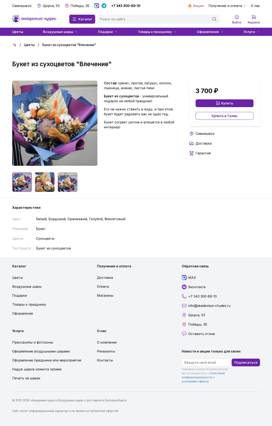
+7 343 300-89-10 (125, 6)
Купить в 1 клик (224, 116)
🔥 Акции (196, 6)
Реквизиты (106, 351)
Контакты (105, 360)
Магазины (105, 295)
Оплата (103, 286)
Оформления (210, 32)
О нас (255, 6)
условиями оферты (195, 381)
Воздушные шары (60, 32)
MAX (189, 277)
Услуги (251, 32)
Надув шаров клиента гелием (36, 369)
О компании (107, 342)
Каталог (82, 19)
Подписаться (245, 362)
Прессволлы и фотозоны (32, 342)
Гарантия (203, 153)
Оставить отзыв (198, 333)
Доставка (203, 143)
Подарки (108, 32)
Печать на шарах (26, 378)
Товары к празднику (157, 32)
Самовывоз (205, 134)
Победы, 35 (76, 5)
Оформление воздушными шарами (41, 351)
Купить (224, 103)
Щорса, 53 (48, 5)
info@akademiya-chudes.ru (206, 305)
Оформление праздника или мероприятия (46, 360)
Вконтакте (194, 286)
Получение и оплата (227, 6)
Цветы (17, 32)
